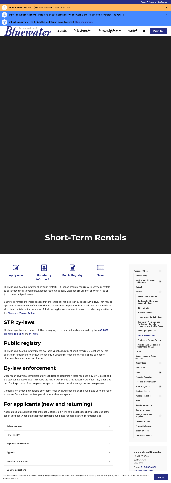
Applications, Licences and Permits (145, 281)
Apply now (16, 275)
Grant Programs (142, 389)
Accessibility (141, 276)
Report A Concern (148, 2)
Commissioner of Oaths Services (146, 360)
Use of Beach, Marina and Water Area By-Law (148, 348)
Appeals (58, 452)
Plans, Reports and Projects (143, 419)
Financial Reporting (144, 380)
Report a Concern (143, 434)
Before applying (58, 425)
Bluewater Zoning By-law (21, 313)
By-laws (138, 292)
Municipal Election (143, 399)
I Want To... (158, 31)
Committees (141, 366)
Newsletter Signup (143, 408)
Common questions (58, 470)
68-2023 (103, 330)
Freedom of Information (146, 385)
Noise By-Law (143, 308)
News (100, 275)
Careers (139, 354)
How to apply (58, 434)
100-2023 (19, 333)
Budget (138, 287)
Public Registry (72, 275)
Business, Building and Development (111, 31)
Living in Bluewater (63, 31)
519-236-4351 (148, 470)
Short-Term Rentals (146, 338)
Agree (161, 477)
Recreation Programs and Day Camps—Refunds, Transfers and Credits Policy (149, 325)
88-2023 (8, 333)
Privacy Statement (143, 429)
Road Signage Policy (146, 333)
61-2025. (34, 333)
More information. (84, 22)
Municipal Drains (142, 394)
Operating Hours (142, 413)
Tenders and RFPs (143, 439)
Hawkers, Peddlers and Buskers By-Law (147, 302)
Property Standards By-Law (149, 318)
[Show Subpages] (160, 271)
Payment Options (143, 425)
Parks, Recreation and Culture (84, 31)
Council (138, 375)
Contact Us (162, 2)
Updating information (58, 461)
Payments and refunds (58, 443)
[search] (144, 31)
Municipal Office (133, 31)
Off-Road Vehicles (145, 313)
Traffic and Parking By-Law (149, 343)
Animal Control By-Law (147, 297)
